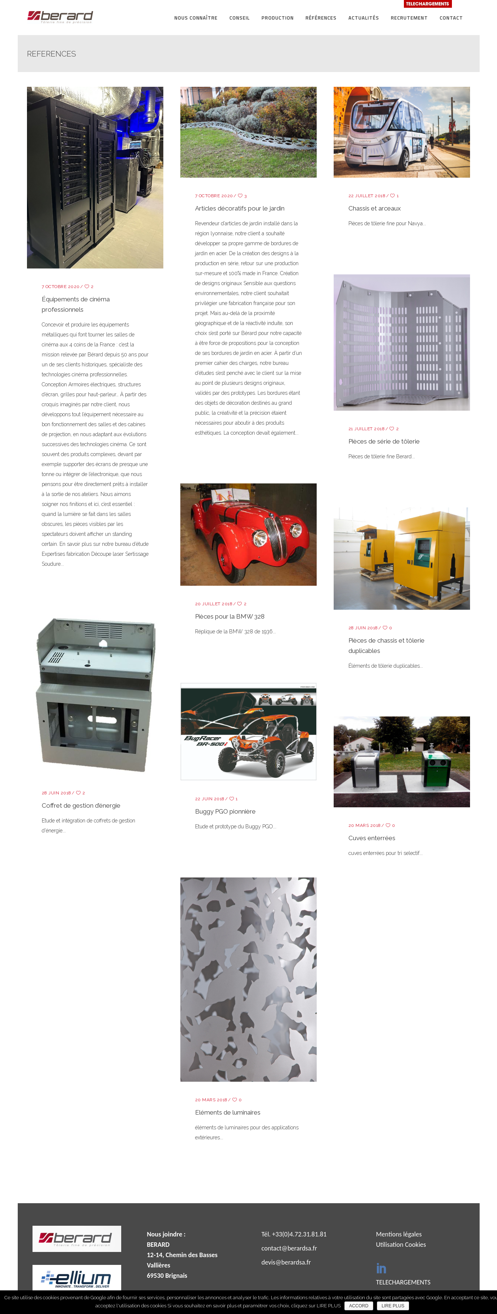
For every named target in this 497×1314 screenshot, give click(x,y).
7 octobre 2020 (61, 286)
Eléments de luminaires (228, 1112)
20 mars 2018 (364, 825)
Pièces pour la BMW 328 (230, 616)
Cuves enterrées (371, 838)
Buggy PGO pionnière (225, 811)
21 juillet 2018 (366, 428)
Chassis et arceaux (374, 208)
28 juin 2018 (363, 627)
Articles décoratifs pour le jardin (240, 208)
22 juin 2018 (210, 798)
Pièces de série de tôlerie (384, 441)
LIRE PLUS (393, 1305)
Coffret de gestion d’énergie (81, 805)
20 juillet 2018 (214, 603)
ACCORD (358, 1305)
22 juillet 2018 (367, 195)
